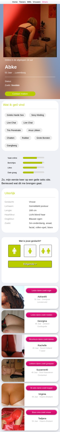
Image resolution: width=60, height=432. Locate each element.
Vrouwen (37, 2)
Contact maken (20, 93)
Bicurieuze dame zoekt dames (41, 339)
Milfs (29, 2)
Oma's (45, 2)
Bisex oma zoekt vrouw (41, 412)
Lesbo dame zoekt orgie (41, 291)
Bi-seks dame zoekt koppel (41, 388)
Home (15, 2)
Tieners (22, 2)
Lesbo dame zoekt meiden (41, 315)
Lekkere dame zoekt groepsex (41, 364)
